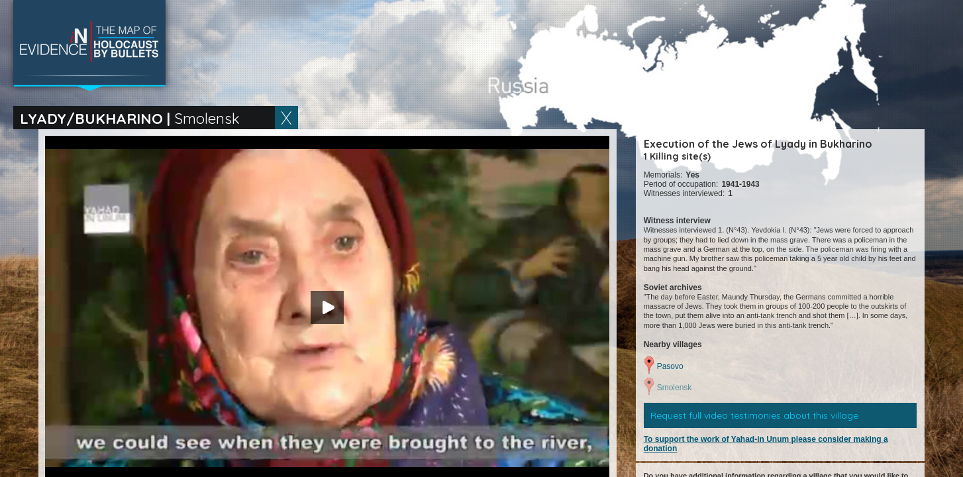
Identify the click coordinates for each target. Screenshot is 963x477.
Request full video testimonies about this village (754, 415)
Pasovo (670, 366)
